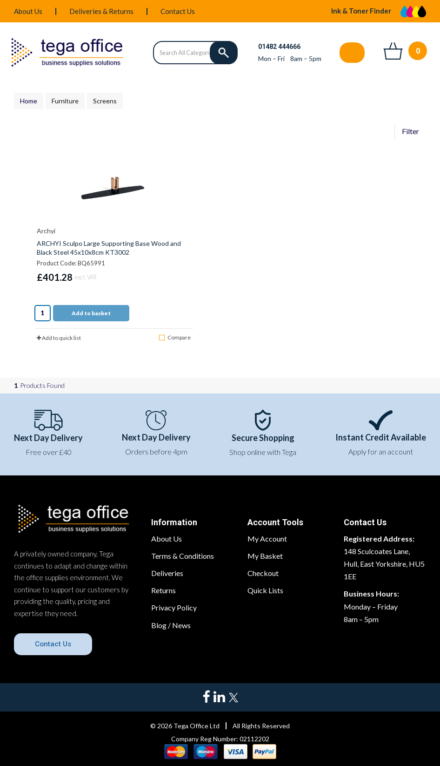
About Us (28, 11)
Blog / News (171, 625)
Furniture (65, 101)
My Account (267, 538)
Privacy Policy (174, 607)
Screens (105, 101)
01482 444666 (279, 46)
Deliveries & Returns (101, 11)
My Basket (265, 555)
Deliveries (167, 573)
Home (28, 101)
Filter (410, 131)
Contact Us (177, 11)
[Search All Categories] (195, 52)
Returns (163, 590)
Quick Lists (265, 590)
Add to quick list (59, 337)
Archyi (46, 231)
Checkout (263, 573)
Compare (174, 337)
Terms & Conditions (182, 555)
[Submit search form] (224, 52)
